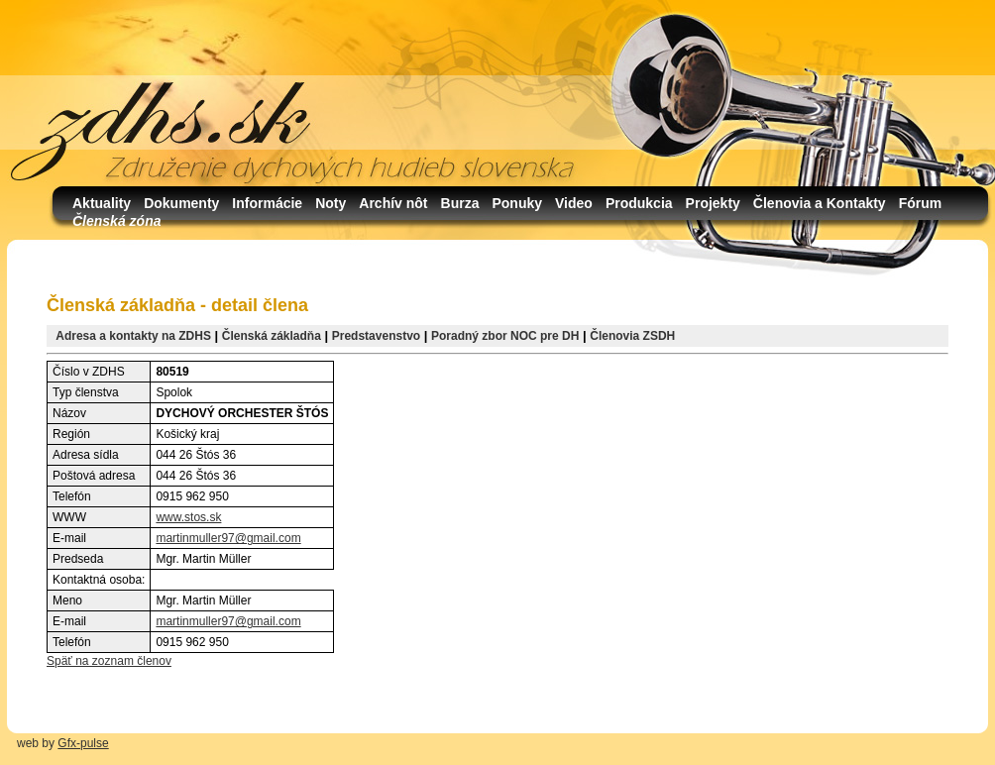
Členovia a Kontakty (819, 203)
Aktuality (101, 203)
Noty (330, 203)
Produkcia (639, 203)
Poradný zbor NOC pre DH (505, 336)
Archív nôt (393, 203)
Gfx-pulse (82, 743)
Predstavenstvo (376, 336)
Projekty (713, 203)
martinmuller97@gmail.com (228, 538)
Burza (460, 203)
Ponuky (517, 203)
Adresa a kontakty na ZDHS (133, 336)
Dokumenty (181, 203)
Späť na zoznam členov (109, 661)
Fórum (920, 203)
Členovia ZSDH (632, 336)
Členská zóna (116, 221)
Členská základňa (271, 336)
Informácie (267, 203)
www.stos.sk (188, 517)
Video (574, 203)
